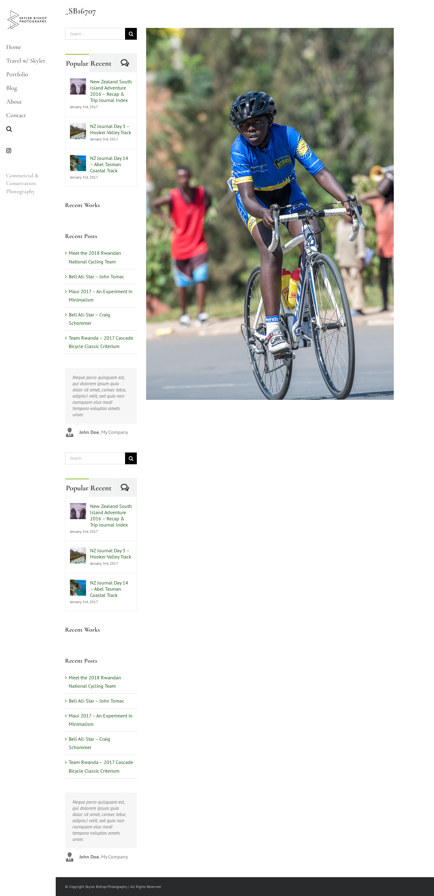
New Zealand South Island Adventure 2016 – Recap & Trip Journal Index (111, 90)
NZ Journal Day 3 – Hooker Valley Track (110, 129)
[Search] (131, 34)
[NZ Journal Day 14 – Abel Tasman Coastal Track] (78, 159)
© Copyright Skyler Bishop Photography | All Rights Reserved (113, 886)
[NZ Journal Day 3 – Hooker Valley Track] (78, 127)
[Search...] (95, 34)
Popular (77, 63)
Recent (100, 63)
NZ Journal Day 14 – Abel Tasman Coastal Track (109, 164)
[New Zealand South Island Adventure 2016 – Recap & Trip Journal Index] (78, 82)
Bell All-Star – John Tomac (96, 276)
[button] (28, 129)
